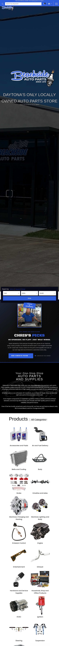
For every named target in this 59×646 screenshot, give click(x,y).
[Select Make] (29, 293)
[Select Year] (11, 293)
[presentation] (23, 3)
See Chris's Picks (20, 356)
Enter (29, 298)
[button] (21, 3)
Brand (23, 289)
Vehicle (12, 289)
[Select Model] (47, 293)
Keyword (18, 289)
